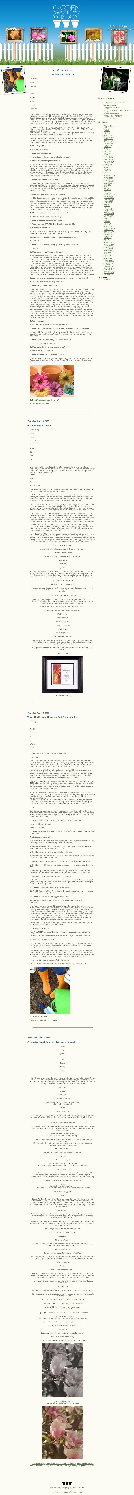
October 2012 (108, 158)
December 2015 (109, 214)
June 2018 (107, 255)
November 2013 (109, 178)
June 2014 (107, 190)
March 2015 (107, 204)
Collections (65, 1487)
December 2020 (109, 261)
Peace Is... (107, 108)
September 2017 (109, 244)
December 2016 (109, 233)
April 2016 (107, 220)
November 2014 (109, 198)
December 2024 (109, 271)
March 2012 (107, 147)
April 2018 (107, 253)
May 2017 (107, 239)
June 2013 (107, 170)
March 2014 (107, 185)
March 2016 (107, 218)
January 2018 (108, 249)
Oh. (70, 695)
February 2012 (108, 145)
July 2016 (107, 225)
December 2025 (109, 273)
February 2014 (108, 183)
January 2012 (108, 143)
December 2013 (109, 180)
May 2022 (107, 265)
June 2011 (107, 132)
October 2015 (108, 210)
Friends (75, 1487)
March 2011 (107, 127)
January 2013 (108, 162)
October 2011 (108, 139)
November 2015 (109, 212)
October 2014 (108, 196)
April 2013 (107, 167)
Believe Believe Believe (111, 113)
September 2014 (109, 194)
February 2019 (108, 258)
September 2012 (109, 156)
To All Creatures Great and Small (114, 102)
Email (67, 1489)
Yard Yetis (81, 1487)
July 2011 (107, 134)
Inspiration (57, 1487)
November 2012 (109, 159)
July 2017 (107, 241)
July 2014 (107, 191)
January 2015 (108, 201)
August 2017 (108, 242)
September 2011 (109, 137)
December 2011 (109, 142)
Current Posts (108, 274)
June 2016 (107, 223)
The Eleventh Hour (110, 104)
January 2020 (108, 260)
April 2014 (107, 186)
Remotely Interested (110, 105)
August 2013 (108, 174)
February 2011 (108, 126)
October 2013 (108, 177)
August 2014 (108, 193)
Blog (70, 1487)
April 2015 (107, 206)
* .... (44, 1020)
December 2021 (109, 263)
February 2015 (108, 202)
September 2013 (109, 175)
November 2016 (109, 231)
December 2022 (109, 266)
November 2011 (109, 140)
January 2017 (108, 234)
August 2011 (108, 135)
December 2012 (109, 161)
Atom (108, 279)
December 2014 (109, 199)
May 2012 (107, 150)
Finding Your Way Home (112, 107)
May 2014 (107, 188)
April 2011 (107, 129)
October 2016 (108, 230)
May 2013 (107, 169)
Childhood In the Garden (112, 116)
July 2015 (107, 207)
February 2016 (108, 217)
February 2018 (108, 250)
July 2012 (107, 153)
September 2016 (109, 228)
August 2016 (108, 226)
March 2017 (107, 238)
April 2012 (107, 148)
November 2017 (109, 245)
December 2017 (109, 247)
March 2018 (107, 252)
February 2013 (108, 164)
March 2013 (107, 166)
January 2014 (108, 182)
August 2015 (108, 209)
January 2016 (108, 215)
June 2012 (107, 151)
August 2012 (108, 154)
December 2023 (109, 268)
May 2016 (107, 222)
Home (51, 1487)
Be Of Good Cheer (110, 118)
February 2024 (108, 269)
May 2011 (107, 131)
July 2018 (107, 257)
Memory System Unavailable (113, 115)
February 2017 (108, 236)
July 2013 (107, 172)
